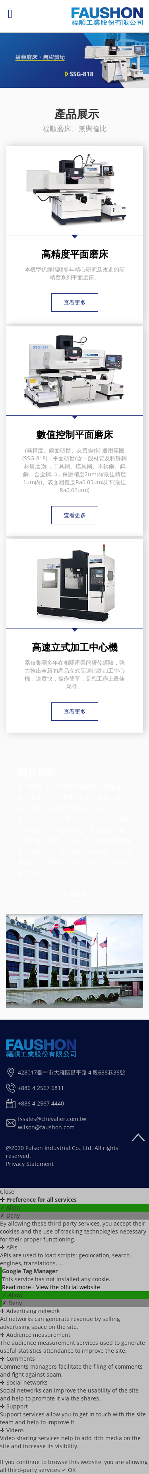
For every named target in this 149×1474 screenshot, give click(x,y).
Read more (17, 1287)
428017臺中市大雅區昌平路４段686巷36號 (71, 1072)
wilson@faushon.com (46, 1127)
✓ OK (69, 1470)
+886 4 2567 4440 (41, 1103)
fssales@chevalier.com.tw (52, 1119)
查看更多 (75, 302)
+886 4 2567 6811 (41, 1088)
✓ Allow (10, 1207)
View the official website (68, 1287)
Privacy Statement (30, 1164)
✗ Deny (10, 1215)
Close (7, 1191)
